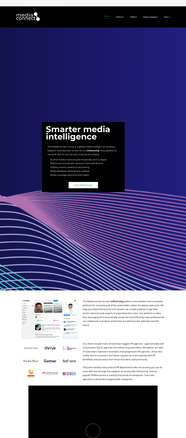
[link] (50, 301)
